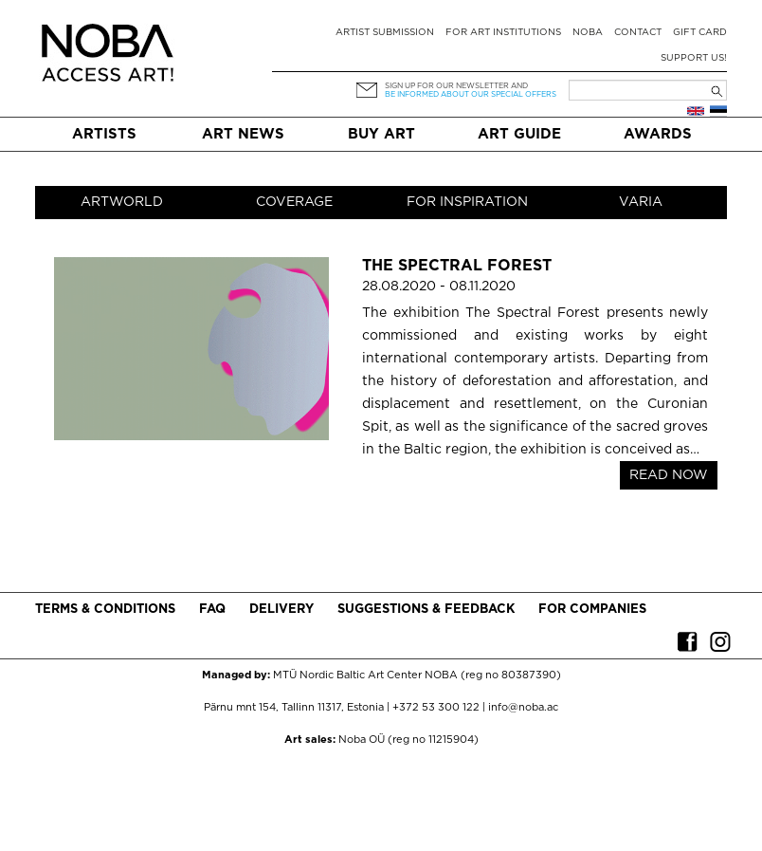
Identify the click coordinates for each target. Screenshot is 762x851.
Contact (638, 32)
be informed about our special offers (470, 94)
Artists (104, 134)
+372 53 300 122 (436, 707)
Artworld (122, 202)
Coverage (294, 202)
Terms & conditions (105, 609)
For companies (592, 609)
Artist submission (385, 32)
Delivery (281, 609)
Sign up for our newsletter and (456, 86)
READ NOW (668, 475)
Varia (640, 202)
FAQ (212, 609)
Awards (658, 134)
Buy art (381, 134)
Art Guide (519, 134)
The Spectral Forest (457, 266)
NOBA (587, 32)
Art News (243, 134)
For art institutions (503, 32)
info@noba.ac (523, 707)
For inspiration (467, 202)
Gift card (700, 32)
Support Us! (694, 58)
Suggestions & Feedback (426, 609)
